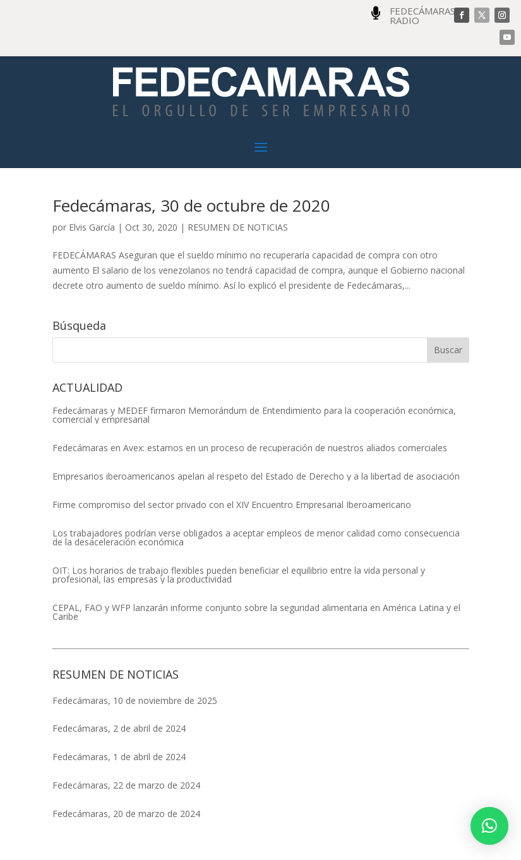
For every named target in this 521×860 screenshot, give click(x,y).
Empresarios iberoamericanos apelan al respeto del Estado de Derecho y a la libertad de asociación (256, 476)
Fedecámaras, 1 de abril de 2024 (119, 757)
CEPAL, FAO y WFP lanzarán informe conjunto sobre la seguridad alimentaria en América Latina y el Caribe (256, 612)
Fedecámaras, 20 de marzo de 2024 (126, 814)
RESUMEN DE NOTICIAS (238, 227)
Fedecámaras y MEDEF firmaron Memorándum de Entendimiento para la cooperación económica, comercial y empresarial (254, 415)
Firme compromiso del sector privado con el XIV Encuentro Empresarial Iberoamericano (231, 504)
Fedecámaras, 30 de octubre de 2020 (191, 205)
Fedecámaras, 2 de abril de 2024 (119, 728)
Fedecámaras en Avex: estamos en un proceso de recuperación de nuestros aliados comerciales (249, 448)
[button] (489, 826)
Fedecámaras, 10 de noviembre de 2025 (134, 700)
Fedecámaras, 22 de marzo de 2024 (126, 785)
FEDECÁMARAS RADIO (422, 15)
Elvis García (92, 227)
